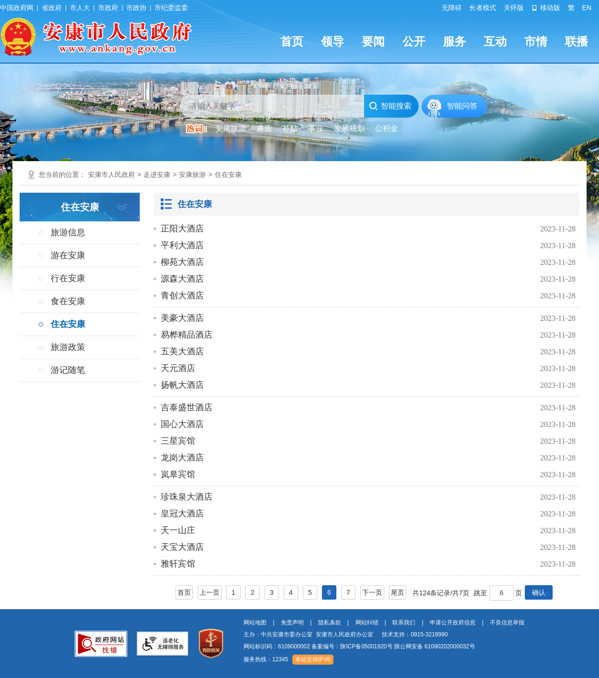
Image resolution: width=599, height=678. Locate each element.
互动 (495, 41)
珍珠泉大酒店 (186, 497)
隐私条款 (329, 622)
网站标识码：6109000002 (359, 646)
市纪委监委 (171, 7)
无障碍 (452, 7)
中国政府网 (16, 7)
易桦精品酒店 (186, 334)
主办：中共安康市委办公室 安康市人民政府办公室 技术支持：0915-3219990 (346, 634)
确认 (538, 592)
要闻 (373, 41)
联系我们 (403, 622)
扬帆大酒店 (182, 385)
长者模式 (482, 7)
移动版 (546, 7)
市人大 (80, 7)
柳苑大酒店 (182, 262)
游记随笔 (68, 370)
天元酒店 (178, 368)
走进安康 (157, 174)
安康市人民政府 (111, 174)
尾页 (397, 592)
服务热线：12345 (266, 659)
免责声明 (292, 622)
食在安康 (68, 301)
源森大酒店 (182, 279)
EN (586, 7)
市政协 (136, 7)
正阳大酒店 (182, 228)
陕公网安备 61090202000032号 (434, 646)
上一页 (210, 592)
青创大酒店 (182, 295)
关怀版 (514, 7)
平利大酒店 (182, 245)
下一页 (372, 592)
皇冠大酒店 (182, 513)
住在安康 (228, 174)
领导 (332, 41)
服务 (454, 41)
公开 (413, 41)
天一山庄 (178, 530)
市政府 (108, 7)
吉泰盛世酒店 (186, 407)
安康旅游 (192, 174)
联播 (576, 41)
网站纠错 (366, 622)
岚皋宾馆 (178, 474)
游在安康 (68, 255)
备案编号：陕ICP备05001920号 (351, 646)
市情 (535, 41)
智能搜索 (390, 106)
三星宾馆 (178, 441)
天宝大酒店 (182, 547)
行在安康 (68, 278)
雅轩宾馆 (178, 564)
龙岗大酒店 (182, 457)
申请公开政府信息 (453, 622)
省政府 (52, 7)
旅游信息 (68, 232)
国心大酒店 (182, 424)
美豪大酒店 (182, 318)
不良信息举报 (507, 622)
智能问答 (462, 106)
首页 (291, 41)
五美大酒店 (182, 351)
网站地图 (255, 622)
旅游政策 (68, 347)
